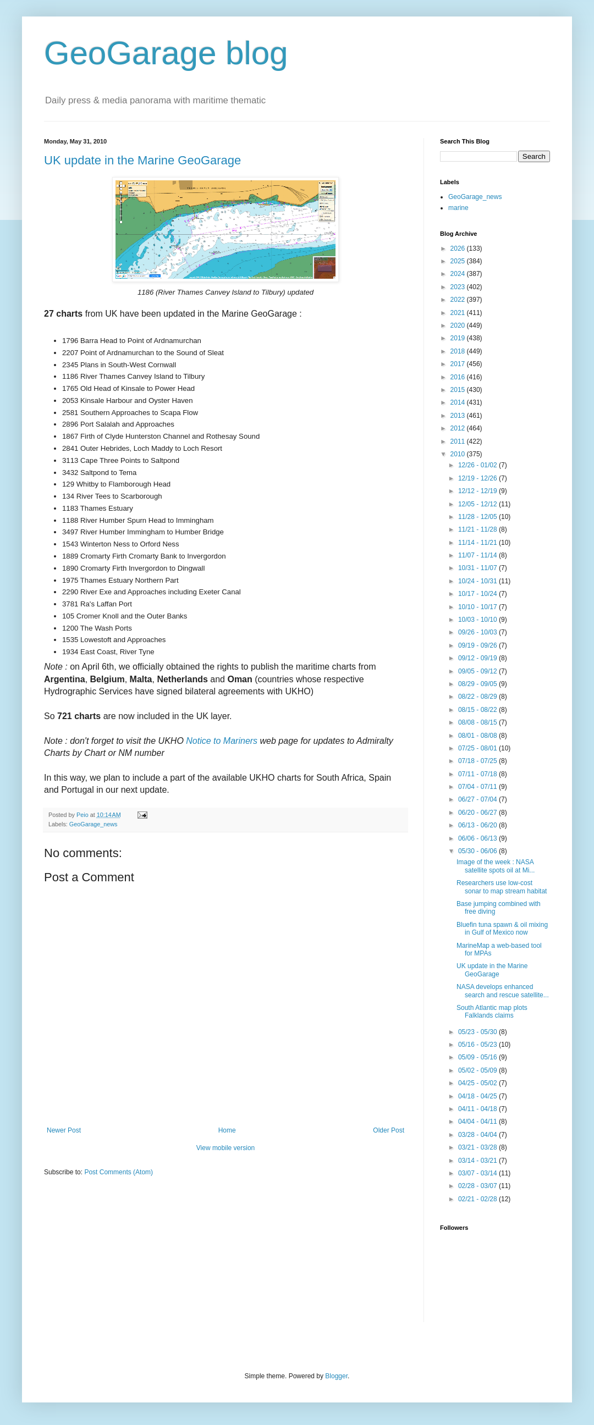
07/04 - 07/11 (478, 787)
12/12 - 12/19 (478, 491)
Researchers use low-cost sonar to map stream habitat (502, 886)
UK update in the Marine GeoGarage (142, 160)
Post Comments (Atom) (118, 1172)
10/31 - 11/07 (478, 568)
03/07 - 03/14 (478, 1173)
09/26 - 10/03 (478, 632)
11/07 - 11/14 (478, 555)
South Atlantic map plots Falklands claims (492, 1011)
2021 (458, 313)
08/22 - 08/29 (478, 696)
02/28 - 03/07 (478, 1186)
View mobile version (225, 1148)
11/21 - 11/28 (478, 529)
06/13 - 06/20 (478, 825)
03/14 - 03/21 (478, 1160)
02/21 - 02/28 (478, 1199)
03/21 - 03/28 (478, 1147)
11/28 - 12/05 (478, 517)
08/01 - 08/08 (478, 735)
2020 (458, 325)
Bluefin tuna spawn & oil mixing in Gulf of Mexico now (502, 928)
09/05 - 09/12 (478, 671)
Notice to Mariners (221, 740)
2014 (458, 402)
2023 (458, 287)
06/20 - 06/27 (478, 812)
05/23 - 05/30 (478, 1032)
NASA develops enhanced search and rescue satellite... (503, 990)
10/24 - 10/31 (478, 581)
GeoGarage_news (93, 824)
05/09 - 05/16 (478, 1057)
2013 (458, 415)
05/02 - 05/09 (478, 1070)
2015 (458, 390)
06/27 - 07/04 (478, 799)
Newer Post (64, 1130)
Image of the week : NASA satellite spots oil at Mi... (496, 866)
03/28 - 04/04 (478, 1135)
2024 (458, 274)
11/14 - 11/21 (478, 542)
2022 (458, 299)
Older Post (388, 1130)
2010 (458, 454)
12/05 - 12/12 (478, 504)
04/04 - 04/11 (478, 1121)
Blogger (336, 1376)
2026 (458, 248)
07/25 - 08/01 (478, 748)
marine (458, 208)
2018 (458, 351)
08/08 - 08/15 (478, 722)
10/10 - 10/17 (478, 607)
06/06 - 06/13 (478, 838)
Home (227, 1130)
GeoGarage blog (166, 53)
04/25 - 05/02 (478, 1083)
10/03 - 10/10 (478, 619)
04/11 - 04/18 (478, 1109)
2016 (458, 377)
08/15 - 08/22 (478, 710)
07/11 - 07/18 (478, 774)
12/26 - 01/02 (478, 465)
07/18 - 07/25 (478, 761)
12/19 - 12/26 (478, 478)
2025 (458, 261)
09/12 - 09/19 (478, 658)
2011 (458, 441)
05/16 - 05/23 (478, 1044)
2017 (458, 364)
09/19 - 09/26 (478, 645)
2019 (458, 338)
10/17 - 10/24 (478, 594)
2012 (458, 428)
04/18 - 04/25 (478, 1096)
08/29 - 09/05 (478, 684)
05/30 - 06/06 (478, 851)
